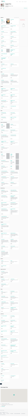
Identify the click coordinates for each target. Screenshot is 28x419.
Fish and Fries (12, 36)
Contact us (4, 413)
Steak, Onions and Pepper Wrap (13, 117)
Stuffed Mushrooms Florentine (13, 50)
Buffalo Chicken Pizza (11, 155)
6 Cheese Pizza (12, 176)
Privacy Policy (11, 413)
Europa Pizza (11, 160)
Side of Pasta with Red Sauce (3, 326)
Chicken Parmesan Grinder (3, 95)
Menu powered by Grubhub (16, 17)
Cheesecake (2, 363)
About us (1, 413)
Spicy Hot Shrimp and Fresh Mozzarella (3, 58)
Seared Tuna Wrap (13, 112)
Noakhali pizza (12, 182)
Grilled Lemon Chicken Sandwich (3, 141)
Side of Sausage (3, 320)
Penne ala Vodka (3, 296)
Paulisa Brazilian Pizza (13, 202)
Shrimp (11, 260)
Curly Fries (2, 36)
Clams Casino (2, 50)
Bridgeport (4, 412)
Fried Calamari (12, 19)
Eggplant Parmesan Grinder (13, 95)
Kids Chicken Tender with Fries (4, 351)
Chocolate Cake (12, 363)
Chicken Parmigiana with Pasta (4, 233)
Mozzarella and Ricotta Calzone (3, 224)
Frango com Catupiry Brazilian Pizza (13, 196)
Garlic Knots (2, 45)
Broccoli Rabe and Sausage (13, 54)
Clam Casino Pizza (3, 160)
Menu (1, 8)
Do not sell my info (23, 413)
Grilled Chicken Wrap (3, 112)
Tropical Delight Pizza (3, 176)
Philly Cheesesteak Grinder (13, 100)
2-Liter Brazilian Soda (13, 375)
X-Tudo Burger (2, 124)
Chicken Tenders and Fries (3, 26)
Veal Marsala (12, 239)
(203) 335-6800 (6, 6)
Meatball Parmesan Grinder (3, 88)
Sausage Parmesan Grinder (13, 88)
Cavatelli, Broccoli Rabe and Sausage (13, 307)
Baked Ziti (2, 307)
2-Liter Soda (2, 375)
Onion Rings (2, 31)
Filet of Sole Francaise (3, 265)
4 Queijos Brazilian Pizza (4, 216)
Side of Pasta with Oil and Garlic (4, 331)
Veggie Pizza (2, 182)
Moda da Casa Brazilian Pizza (3, 203)
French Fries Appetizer (13, 31)
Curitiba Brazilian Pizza (3, 195)
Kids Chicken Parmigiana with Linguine (13, 351)
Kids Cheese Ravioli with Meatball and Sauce (13, 345)
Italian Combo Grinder (3, 100)
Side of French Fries (13, 320)
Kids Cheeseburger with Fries (4, 356)
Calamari (2, 260)
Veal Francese (2, 239)
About (3, 8)
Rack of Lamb (2, 271)
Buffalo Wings (12, 45)
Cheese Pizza (2, 154)
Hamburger (12, 124)
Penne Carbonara (12, 296)
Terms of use (7, 413)
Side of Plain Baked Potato (13, 331)
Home (0, 412)
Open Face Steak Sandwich (12, 141)
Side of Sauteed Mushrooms (12, 326)
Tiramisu (2, 368)
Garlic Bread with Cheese (2, 20)
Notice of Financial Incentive (17, 413)
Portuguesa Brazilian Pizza (13, 209)
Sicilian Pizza (11, 166)
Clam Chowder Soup (3, 68)
